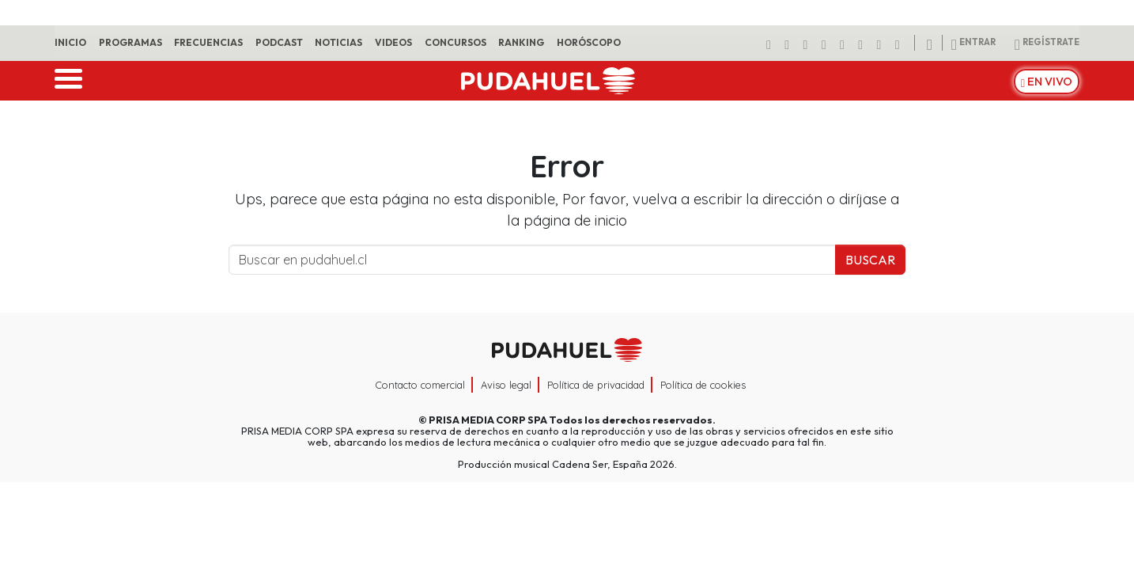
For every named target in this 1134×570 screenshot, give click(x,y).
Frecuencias (208, 42)
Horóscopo (589, 42)
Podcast (279, 42)
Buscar (870, 260)
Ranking (521, 42)
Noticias (338, 42)
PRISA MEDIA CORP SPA (488, 419)
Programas (130, 42)
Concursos (455, 42)
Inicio (70, 42)
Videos (393, 42)
